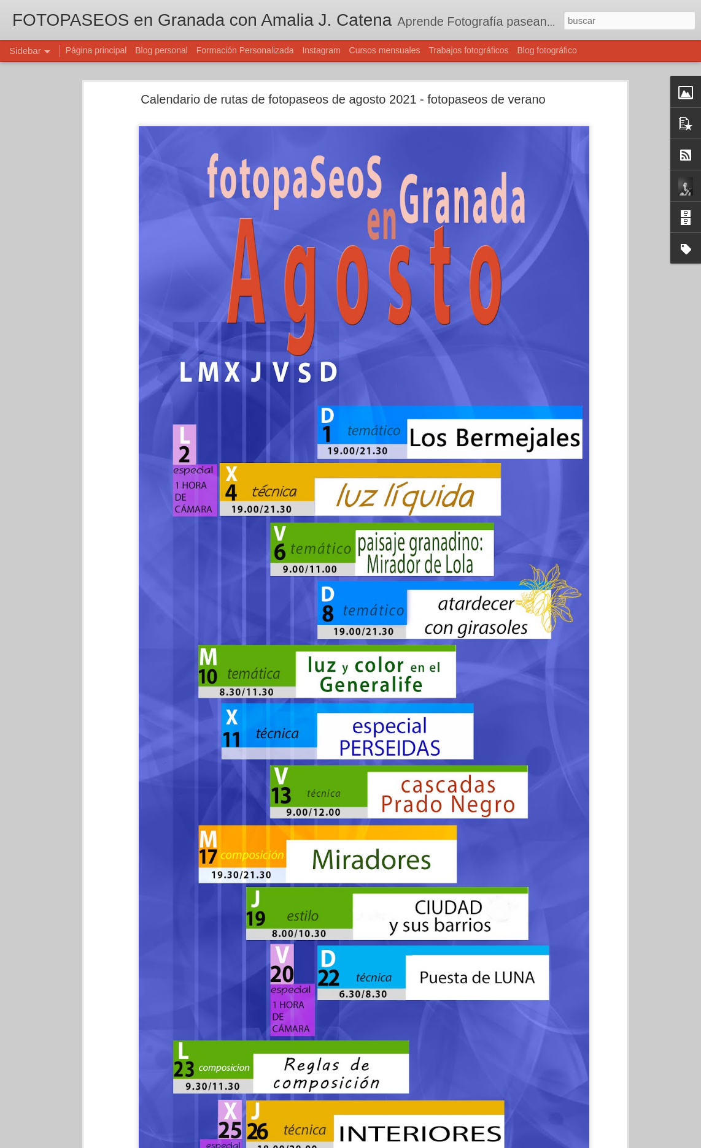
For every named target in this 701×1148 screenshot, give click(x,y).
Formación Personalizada (245, 50)
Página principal (96, 50)
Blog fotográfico (546, 50)
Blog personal (161, 50)
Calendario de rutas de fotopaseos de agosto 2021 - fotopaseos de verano (343, 99)
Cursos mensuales (384, 50)
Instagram (321, 50)
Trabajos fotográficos (468, 50)
